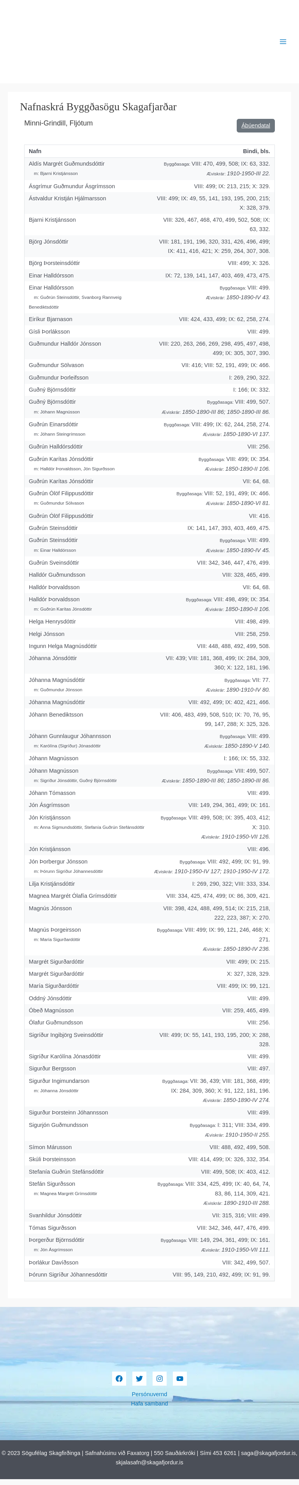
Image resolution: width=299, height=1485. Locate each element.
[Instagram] (160, 1384)
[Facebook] (119, 1384)
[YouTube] (180, 1384)
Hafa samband (149, 1409)
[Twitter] (139, 1384)
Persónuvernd (149, 1400)
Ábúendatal (255, 131)
